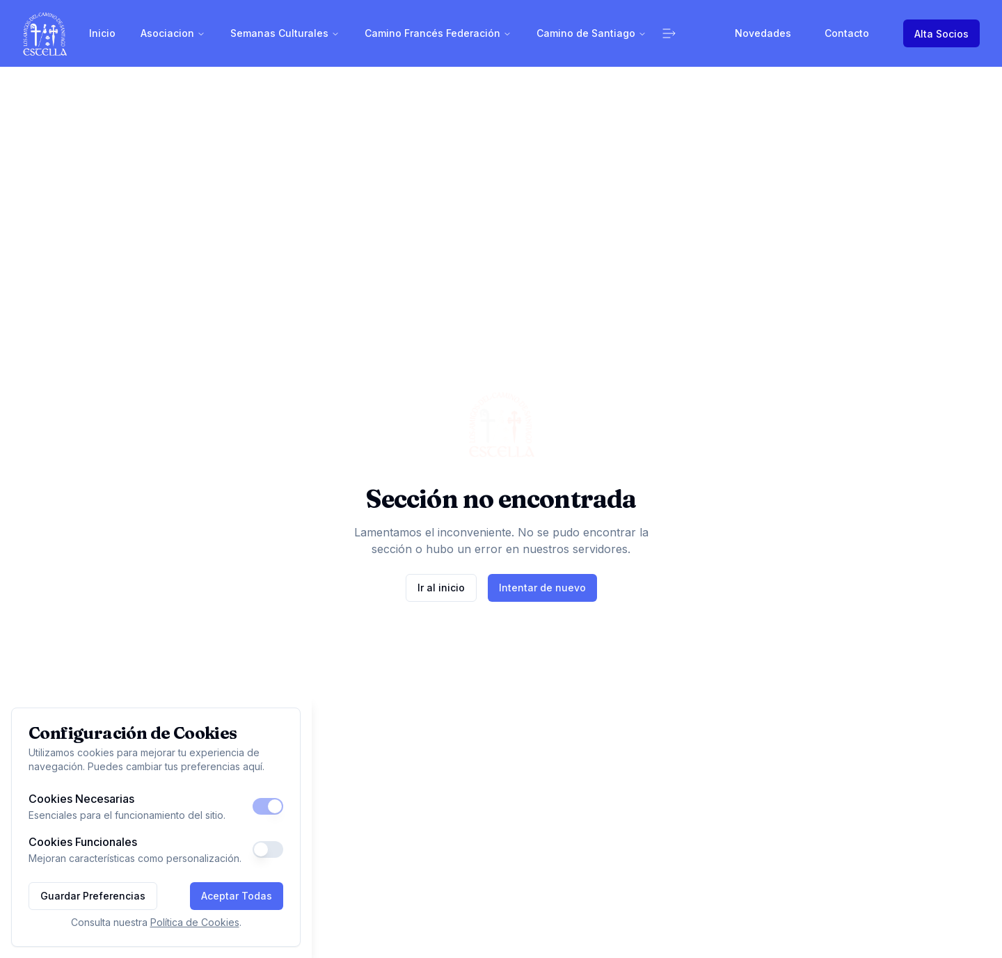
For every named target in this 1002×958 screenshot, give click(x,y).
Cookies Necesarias (81, 799)
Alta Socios (941, 34)
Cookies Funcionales (83, 842)
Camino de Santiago (591, 33)
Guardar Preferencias (92, 896)
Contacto (847, 33)
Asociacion (173, 33)
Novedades (763, 33)
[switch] (268, 806)
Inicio (102, 33)
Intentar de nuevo (542, 587)
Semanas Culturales (285, 33)
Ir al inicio (441, 587)
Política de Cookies (194, 922)
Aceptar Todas (236, 896)
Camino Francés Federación (438, 33)
